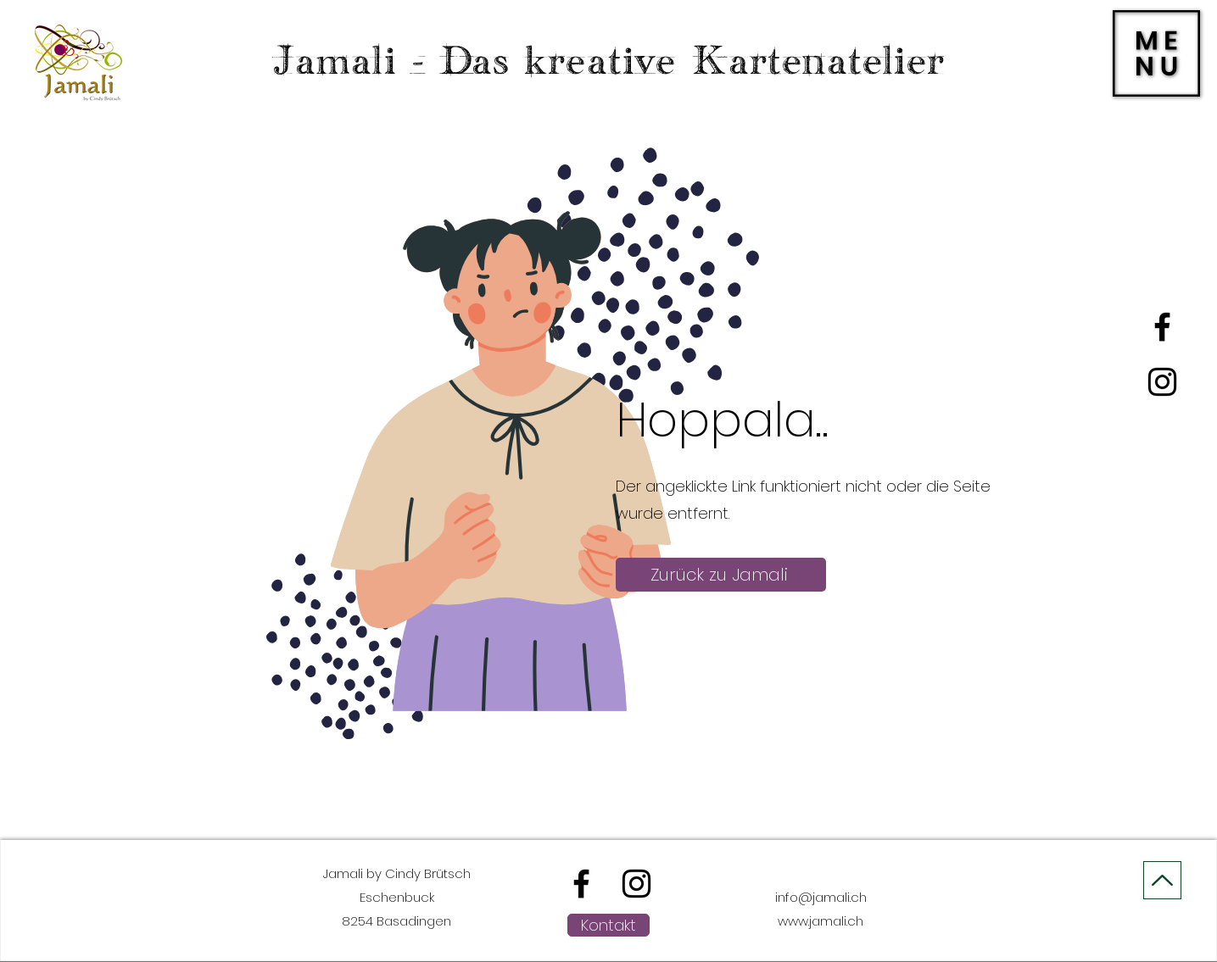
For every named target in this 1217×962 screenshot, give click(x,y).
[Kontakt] (608, 925)
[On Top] (1162, 880)
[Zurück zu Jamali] (721, 575)
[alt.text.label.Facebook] (1162, 327)
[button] (1156, 53)
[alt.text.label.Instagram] (1162, 382)
